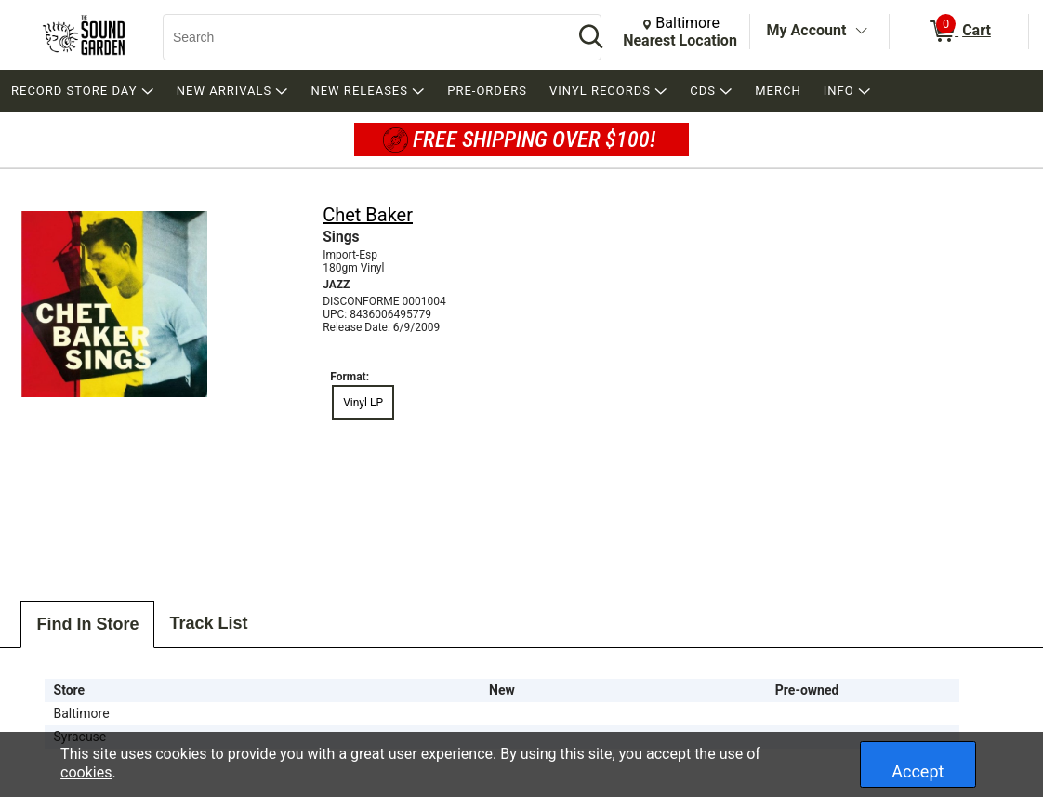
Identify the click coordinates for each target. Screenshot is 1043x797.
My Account (807, 30)
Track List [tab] (208, 623)
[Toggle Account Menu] (861, 31)
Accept (917, 771)
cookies (86, 772)
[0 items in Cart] (959, 32)
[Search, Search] (359, 37)
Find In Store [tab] (87, 624)
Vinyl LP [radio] (363, 402)
